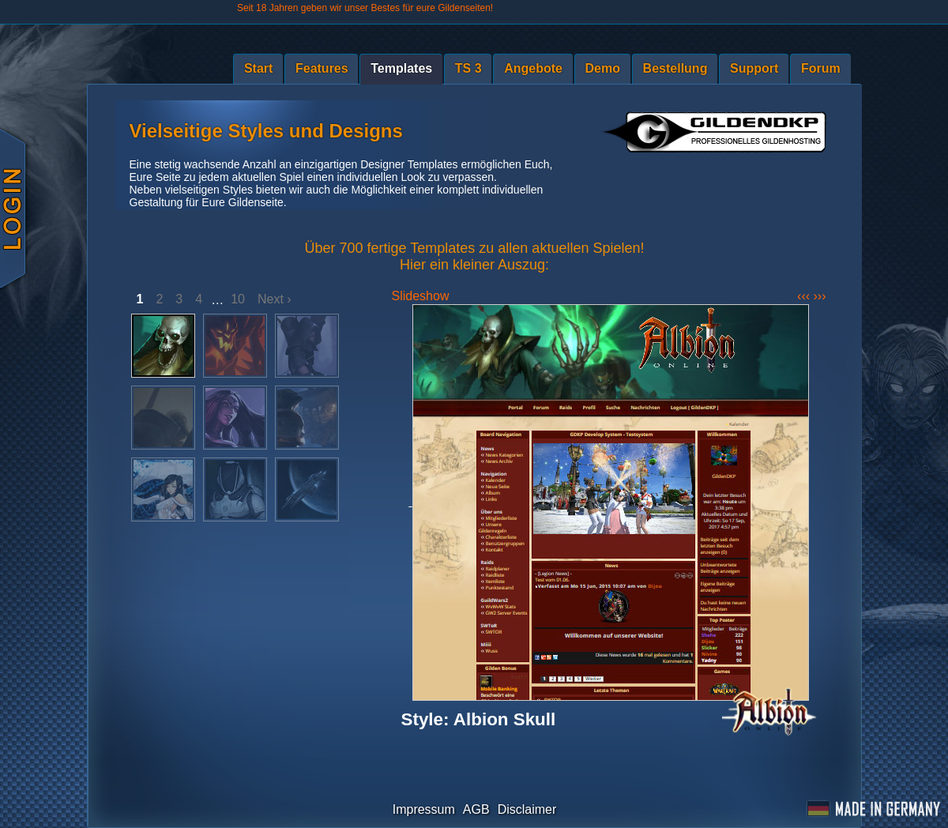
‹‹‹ (805, 296)
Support (754, 68)
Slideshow (421, 296)
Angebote (533, 68)
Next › (275, 299)
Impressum (424, 809)
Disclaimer (527, 809)
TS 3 (468, 68)
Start (258, 68)
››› (820, 296)
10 (238, 299)
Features (321, 68)
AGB (476, 809)
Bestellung (675, 68)
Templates (401, 68)
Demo (602, 68)
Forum (821, 68)
